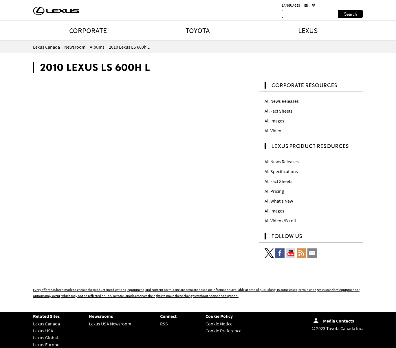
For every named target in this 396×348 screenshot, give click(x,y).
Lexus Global (45, 337)
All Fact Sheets (278, 111)
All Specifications (281, 171)
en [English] (306, 5)
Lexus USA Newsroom (110, 324)
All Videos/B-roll (280, 221)
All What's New (279, 201)
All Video (273, 130)
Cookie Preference (223, 331)
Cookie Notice (219, 324)
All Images (274, 121)
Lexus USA (43, 331)
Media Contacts (338, 321)
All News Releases (282, 101)
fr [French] (313, 5)
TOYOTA (198, 30)
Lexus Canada (46, 324)
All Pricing (274, 191)
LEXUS (308, 30)
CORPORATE (88, 30)
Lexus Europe (46, 344)
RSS (164, 324)
